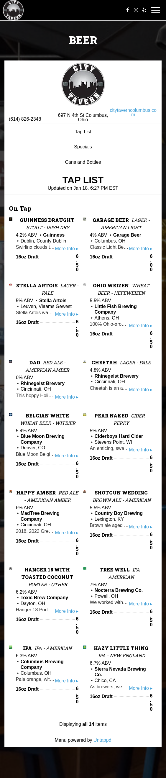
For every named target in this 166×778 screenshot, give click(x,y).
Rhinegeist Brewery (43, 383)
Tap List (83, 131)
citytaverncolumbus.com (133, 112)
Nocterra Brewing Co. (119, 590)
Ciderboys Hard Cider (119, 436)
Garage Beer (127, 235)
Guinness (54, 235)
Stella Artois (53, 300)
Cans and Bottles (83, 162)
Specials (83, 146)
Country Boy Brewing (119, 513)
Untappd (102, 740)
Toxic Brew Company (44, 597)
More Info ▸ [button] (66, 248)
